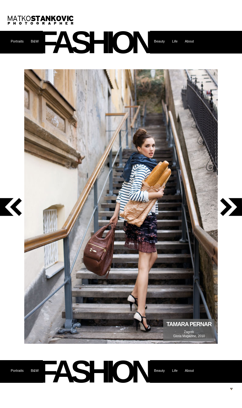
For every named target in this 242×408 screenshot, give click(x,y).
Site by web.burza (231, 389)
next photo (230, 206)
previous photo (12, 206)
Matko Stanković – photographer (41, 20)
